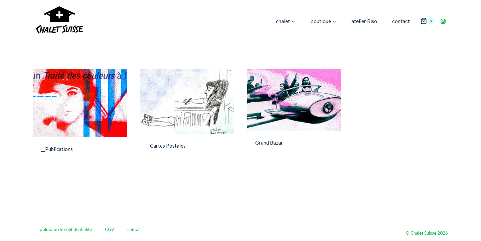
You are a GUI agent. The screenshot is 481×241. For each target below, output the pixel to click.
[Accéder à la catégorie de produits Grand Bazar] (294, 113)
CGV (109, 229)
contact (401, 21)
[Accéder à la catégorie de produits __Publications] (80, 116)
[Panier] (428, 21)
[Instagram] (443, 21)
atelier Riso (364, 21)
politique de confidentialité (66, 229)
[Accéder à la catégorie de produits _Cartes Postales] (187, 114)
